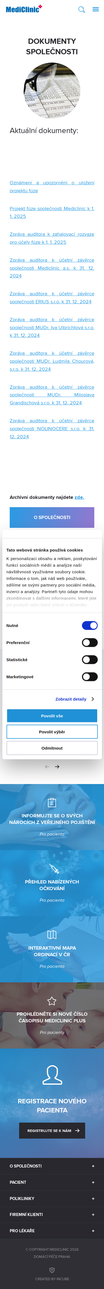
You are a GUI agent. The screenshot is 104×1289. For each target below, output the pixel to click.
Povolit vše (52, 715)
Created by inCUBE (52, 1273)
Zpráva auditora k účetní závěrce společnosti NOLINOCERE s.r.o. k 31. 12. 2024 (52, 428)
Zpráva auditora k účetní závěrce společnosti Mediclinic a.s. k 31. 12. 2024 (52, 267)
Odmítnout (52, 747)
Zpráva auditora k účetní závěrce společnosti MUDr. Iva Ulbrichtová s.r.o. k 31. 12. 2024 (52, 327)
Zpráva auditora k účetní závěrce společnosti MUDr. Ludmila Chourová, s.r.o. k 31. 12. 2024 (52, 361)
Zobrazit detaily (71, 699)
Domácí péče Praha (52, 1256)
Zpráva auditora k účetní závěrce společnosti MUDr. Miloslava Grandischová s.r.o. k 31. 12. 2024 (52, 394)
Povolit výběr (52, 731)
